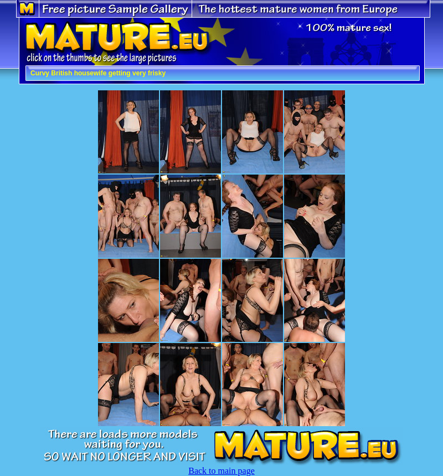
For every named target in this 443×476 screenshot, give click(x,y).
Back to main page (221, 470)
